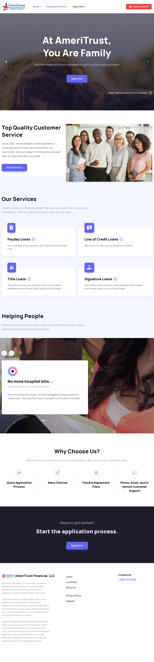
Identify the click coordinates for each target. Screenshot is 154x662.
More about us (14, 167)
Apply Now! (79, 6)
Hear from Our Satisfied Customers (130, 93)
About (36, 6)
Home (69, 576)
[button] (43, 420)
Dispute (70, 601)
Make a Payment (139, 6)
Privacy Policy (73, 595)
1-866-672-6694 (127, 579)
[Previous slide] (4, 353)
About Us (71, 587)
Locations (71, 582)
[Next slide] (148, 62)
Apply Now (77, 78)
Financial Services (56, 6)
